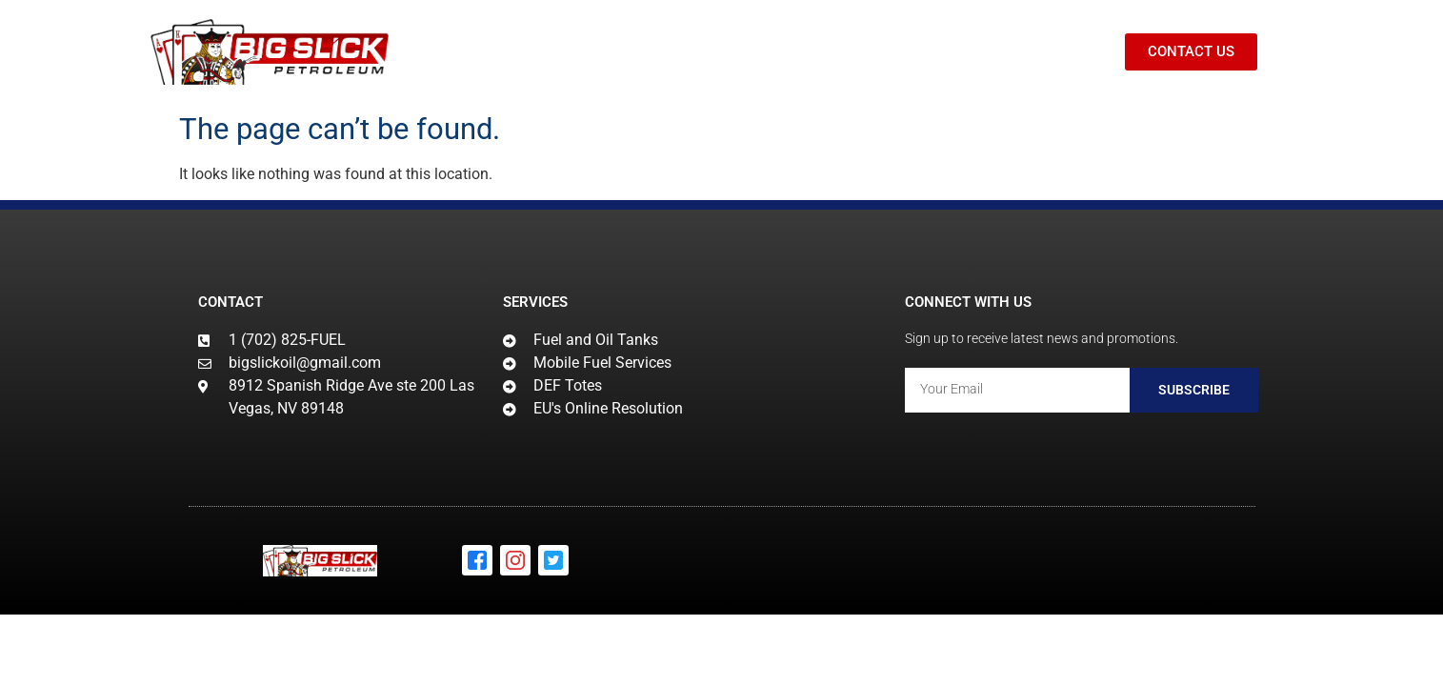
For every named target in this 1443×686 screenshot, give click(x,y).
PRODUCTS (768, 52)
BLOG (874, 52)
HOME (533, 52)
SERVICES (637, 52)
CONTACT (966, 52)
